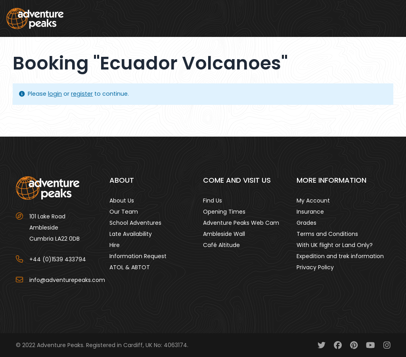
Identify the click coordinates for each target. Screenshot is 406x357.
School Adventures (135, 223)
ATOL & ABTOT (129, 267)
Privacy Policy (315, 267)
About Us (121, 201)
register (82, 94)
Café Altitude (221, 245)
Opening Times (224, 212)
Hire (114, 245)
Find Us (212, 201)
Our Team (123, 212)
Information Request (138, 256)
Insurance (310, 212)
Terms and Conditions (327, 234)
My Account (313, 201)
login (55, 94)
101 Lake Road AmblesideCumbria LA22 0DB (54, 227)
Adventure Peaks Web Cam (241, 223)
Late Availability (130, 234)
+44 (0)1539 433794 (57, 259)
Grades (306, 223)
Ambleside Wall (224, 234)
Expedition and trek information (340, 256)
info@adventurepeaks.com (67, 280)
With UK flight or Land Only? (335, 245)
